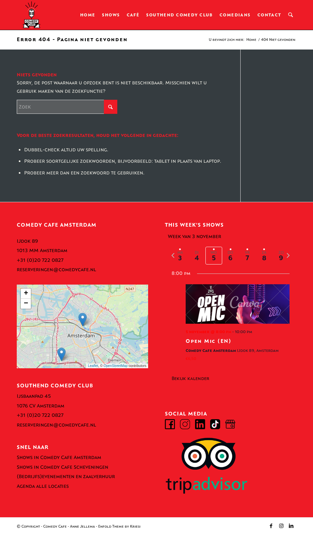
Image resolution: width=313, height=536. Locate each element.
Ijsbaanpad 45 (34, 396)
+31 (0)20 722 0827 (40, 260)
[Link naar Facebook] (271, 526)
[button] (82, 319)
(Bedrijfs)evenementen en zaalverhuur (66, 476)
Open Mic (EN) (209, 341)
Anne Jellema (82, 526)
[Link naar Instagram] (281, 526)
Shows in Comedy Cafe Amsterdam (59, 457)
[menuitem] (88, 15)
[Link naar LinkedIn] (291, 526)
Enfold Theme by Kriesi (119, 526)
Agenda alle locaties (43, 486)
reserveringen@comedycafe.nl (56, 269)
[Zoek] (290, 15)
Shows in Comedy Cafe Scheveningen (62, 467)
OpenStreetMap (116, 366)
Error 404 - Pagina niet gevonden (72, 39)
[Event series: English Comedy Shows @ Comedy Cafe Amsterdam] (254, 331)
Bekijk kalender (190, 378)
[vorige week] (173, 255)
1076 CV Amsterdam (40, 406)
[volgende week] (288, 255)
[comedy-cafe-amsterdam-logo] (31, 15)
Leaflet (93, 366)
